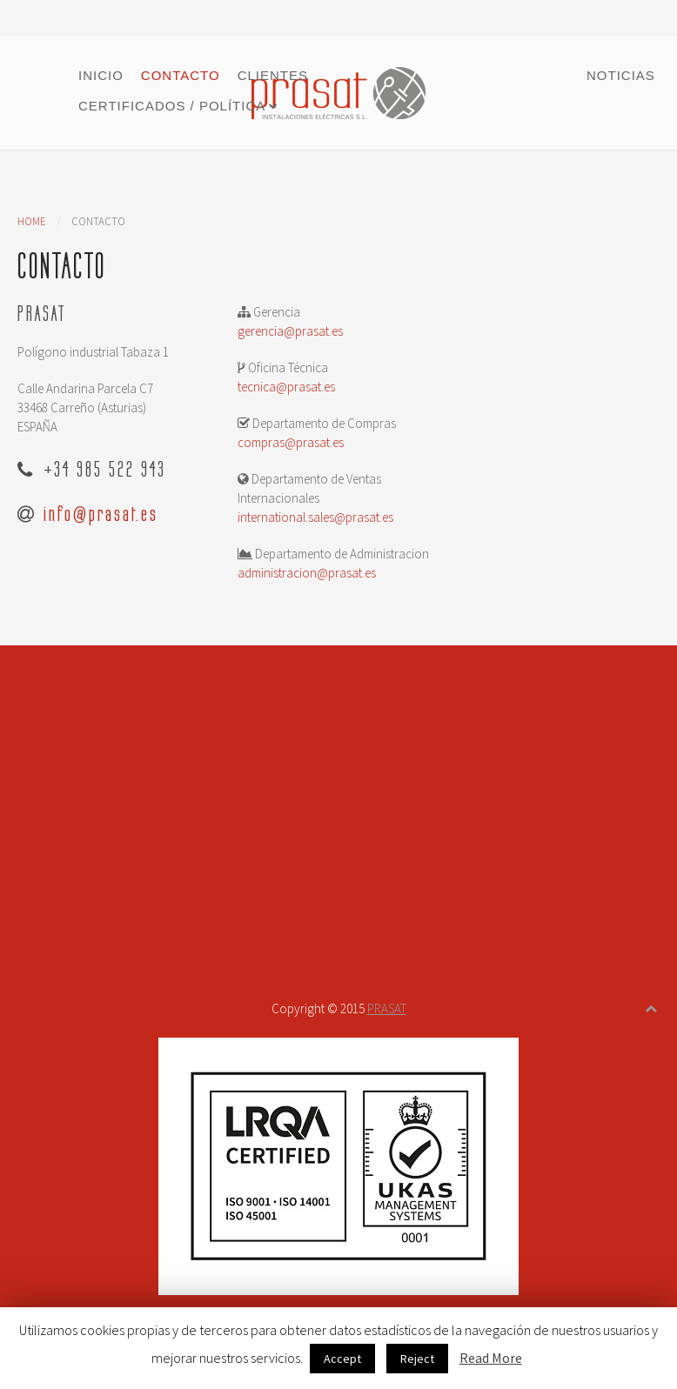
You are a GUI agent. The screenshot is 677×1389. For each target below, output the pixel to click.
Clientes (273, 75)
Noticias (621, 75)
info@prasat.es (101, 513)
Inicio (101, 75)
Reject (417, 1358)
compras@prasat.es (291, 442)
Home (31, 221)
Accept (342, 1358)
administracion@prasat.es (307, 572)
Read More (490, 1357)
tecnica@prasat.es (286, 386)
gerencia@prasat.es (290, 331)
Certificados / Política (171, 105)
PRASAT (386, 1008)
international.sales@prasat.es (315, 517)
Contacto (180, 75)
